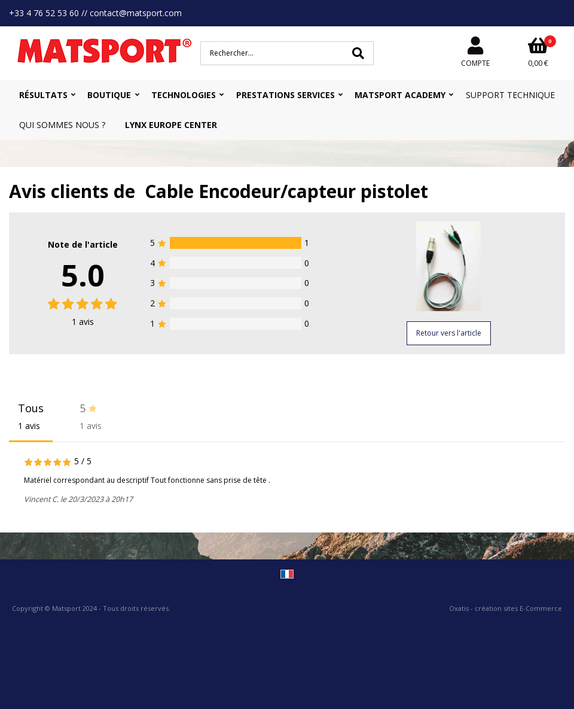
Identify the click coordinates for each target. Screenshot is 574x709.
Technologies (183, 95)
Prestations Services (285, 95)
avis (83, 321)
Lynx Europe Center (171, 124)
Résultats (43, 95)
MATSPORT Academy (400, 95)
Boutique (109, 95)
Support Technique (510, 95)
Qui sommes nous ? (62, 124)
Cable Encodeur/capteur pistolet (286, 191)
